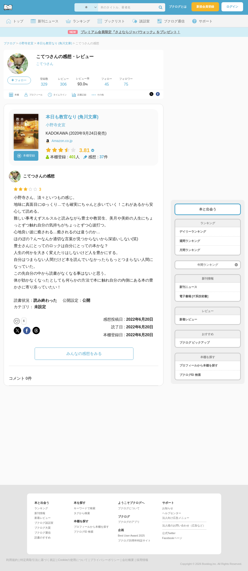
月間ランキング (189, 250)
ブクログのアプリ (129, 521)
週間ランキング (189, 241)
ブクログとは (178, 6)
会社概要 (128, 560)
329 (44, 84)
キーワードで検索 (84, 508)
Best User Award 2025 (131, 535)
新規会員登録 (205, 6)
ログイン (232, 6)
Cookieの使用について (73, 560)
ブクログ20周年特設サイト (134, 540)
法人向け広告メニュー (175, 517)
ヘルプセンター (171, 513)
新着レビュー (188, 319)
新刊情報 (39, 513)
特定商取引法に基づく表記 (38, 560)
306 (63, 84)
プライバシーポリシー (105, 560)
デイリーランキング (192, 231)
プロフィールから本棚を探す (198, 365)
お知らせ (167, 508)
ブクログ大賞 (42, 527)
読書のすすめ (42, 537)
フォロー (19, 80)
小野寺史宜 (55, 125)
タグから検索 (82, 513)
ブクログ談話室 (43, 522)
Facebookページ (172, 538)
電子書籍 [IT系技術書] (193, 296)
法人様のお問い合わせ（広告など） (183, 525)
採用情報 (142, 560)
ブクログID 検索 (190, 375)
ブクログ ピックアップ (194, 342)
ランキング (41, 508)
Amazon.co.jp (62, 141)
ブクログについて (129, 508)
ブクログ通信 (42, 532)
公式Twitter (168, 533)
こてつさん (44, 64)
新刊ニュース (188, 287)
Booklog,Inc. (209, 563)
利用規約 (12, 560)
